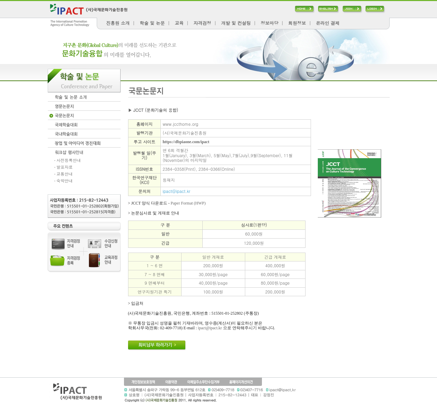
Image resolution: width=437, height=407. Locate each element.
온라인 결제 (328, 23)
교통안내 (63, 174)
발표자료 (63, 167)
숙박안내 (63, 180)
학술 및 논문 (152, 23)
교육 (179, 23)
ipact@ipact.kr (176, 191)
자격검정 (202, 23)
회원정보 (297, 23)
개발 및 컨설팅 (236, 23)
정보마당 (269, 23)
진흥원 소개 (118, 23)
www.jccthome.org (180, 124)
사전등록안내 (67, 160)
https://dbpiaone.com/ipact (185, 141)
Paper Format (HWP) (188, 203)
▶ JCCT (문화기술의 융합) (153, 110)
